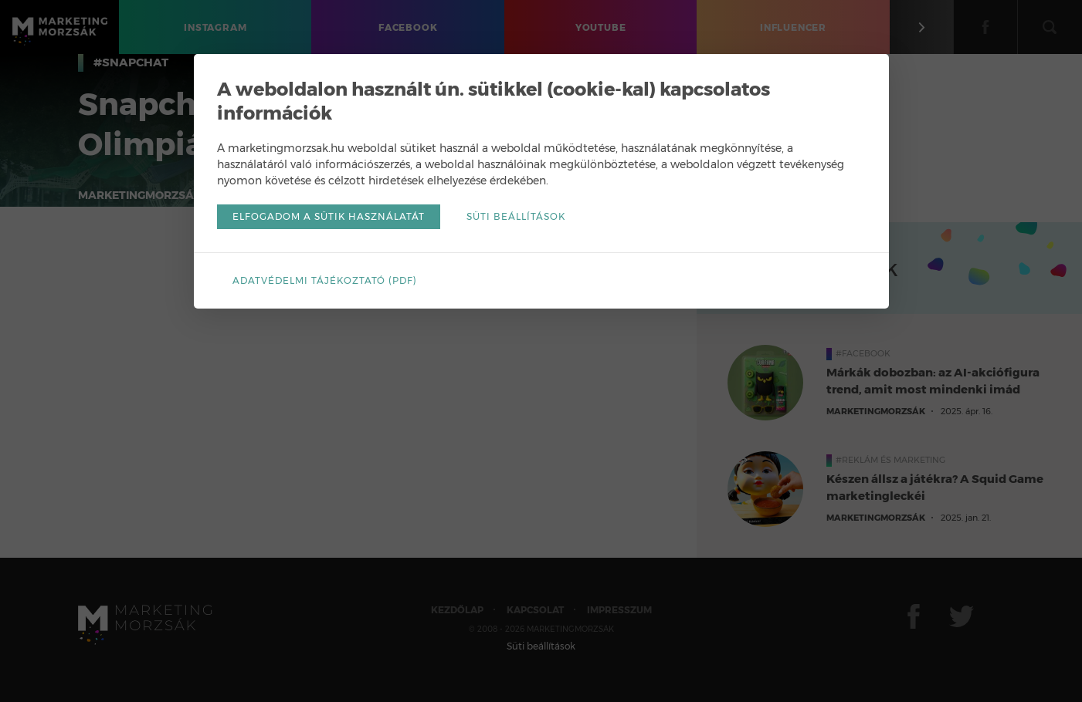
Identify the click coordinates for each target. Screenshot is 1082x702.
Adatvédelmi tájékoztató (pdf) (324, 280)
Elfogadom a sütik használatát (328, 216)
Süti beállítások (515, 216)
